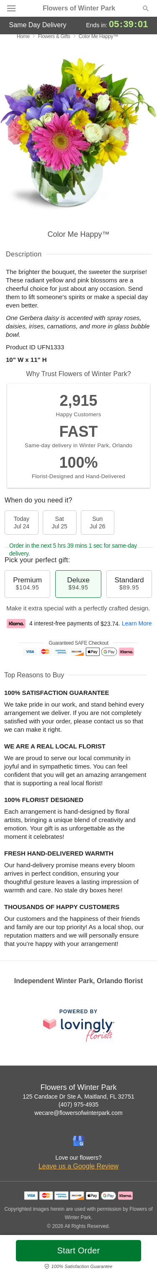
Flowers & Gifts (54, 36)
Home (23, 36)
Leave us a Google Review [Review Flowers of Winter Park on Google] (78, 1166)
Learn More (137, 623)
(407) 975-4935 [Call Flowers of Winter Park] (79, 1104)
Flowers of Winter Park (79, 8)
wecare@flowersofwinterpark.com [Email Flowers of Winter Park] (78, 1112)
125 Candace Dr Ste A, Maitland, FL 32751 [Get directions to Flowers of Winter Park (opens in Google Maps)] (78, 1096)
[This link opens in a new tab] (78, 1025)
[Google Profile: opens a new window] (79, 1141)
